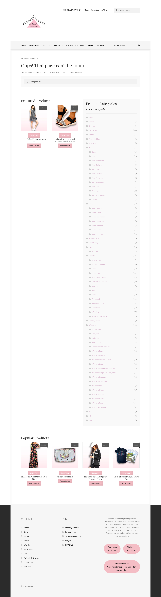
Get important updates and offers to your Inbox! (122, 566)
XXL (90, 420)
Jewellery (92, 143)
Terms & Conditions (73, 536)
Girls (93, 156)
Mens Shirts (96, 230)
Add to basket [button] (65, 146)
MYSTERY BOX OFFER (75, 45)
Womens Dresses (98, 355)
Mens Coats (96, 212)
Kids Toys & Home (99, 195)
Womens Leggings (99, 377)
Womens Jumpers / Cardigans (103, 368)
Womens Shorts (98, 394)
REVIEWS (69, 545)
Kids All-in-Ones (98, 160)
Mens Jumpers (97, 225)
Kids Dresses (97, 173)
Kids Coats (96, 169)
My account (28, 549)
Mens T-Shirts (97, 234)
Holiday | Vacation (99, 277)
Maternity (96, 286)
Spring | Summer (98, 303)
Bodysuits (96, 334)
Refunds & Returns (31, 558)
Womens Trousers (99, 407)
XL (90, 411)
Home (23, 45)
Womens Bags (97, 351)
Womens (92, 325)
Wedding (95, 312)
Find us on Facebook (112, 549)
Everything (93, 130)
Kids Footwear (97, 178)
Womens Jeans (98, 364)
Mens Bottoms (97, 208)
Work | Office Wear (99, 316)
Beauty (91, 117)
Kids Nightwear (98, 182)
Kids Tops (95, 191)
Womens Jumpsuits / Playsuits (104, 372)
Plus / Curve (96, 342)
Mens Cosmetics (98, 217)
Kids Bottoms (97, 165)
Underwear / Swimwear (101, 347)
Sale (90, 247)
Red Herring (93, 243)
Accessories (96, 329)
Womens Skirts (98, 398)
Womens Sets (97, 385)
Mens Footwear (98, 221)
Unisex (94, 199)
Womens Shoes (98, 390)
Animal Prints (97, 260)
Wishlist (27, 545)
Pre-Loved (96, 299)
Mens (91, 204)
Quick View (34, 135)
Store (26, 532)
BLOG (26, 536)
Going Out (96, 273)
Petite (94, 295)
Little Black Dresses (99, 282)
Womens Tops (97, 403)
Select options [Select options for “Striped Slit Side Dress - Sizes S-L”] (34, 146)
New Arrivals (34, 45)
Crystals (92, 126)
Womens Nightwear (99, 381)
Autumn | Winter (98, 264)
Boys (94, 152)
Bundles (95, 251)
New (93, 290)
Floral (94, 269)
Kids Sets (95, 186)
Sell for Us (100, 45)
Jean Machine (94, 139)
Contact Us (95, 10)
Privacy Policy (70, 532)
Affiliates (105, 10)
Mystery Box (94, 238)
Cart (25, 553)
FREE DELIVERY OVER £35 (72, 10)
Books (91, 121)
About (86, 10)
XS (90, 416)
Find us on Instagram (131, 549)
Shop (45, 45)
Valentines (96, 308)
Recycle (68, 540)
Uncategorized (94, 321)
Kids (90, 147)
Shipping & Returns (72, 527)
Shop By (56, 45)
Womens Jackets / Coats (101, 359)
